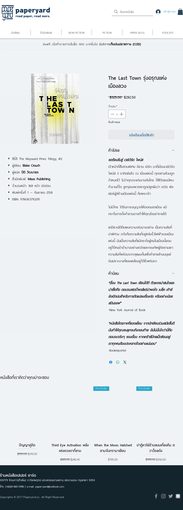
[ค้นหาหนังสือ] (132, 11)
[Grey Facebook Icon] (156, 496)
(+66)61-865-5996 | (16, 486)
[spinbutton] (117, 114)
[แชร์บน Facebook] (110, 362)
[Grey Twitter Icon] (171, 496)
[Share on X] (125, 362)
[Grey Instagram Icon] (163, 496)
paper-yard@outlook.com (49, 486)
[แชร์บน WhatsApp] (118, 362)
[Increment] (122, 114)
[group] (91, 427)
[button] (180, 11)
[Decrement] (112, 114)
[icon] (178, 496)
